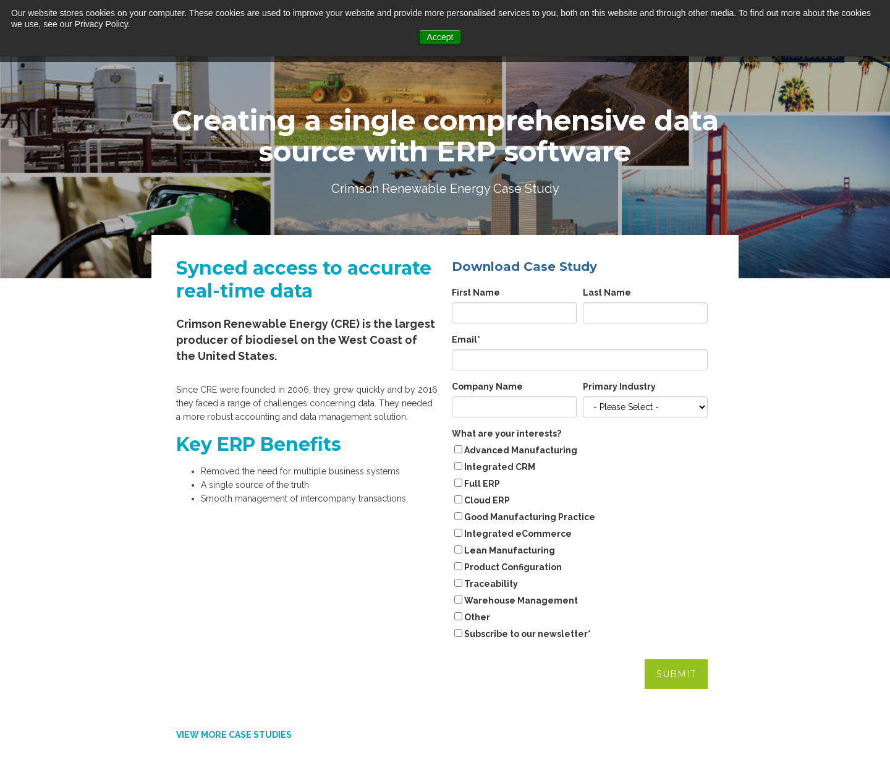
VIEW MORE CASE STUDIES (234, 614)
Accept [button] (440, 37)
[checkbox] (580, 535)
